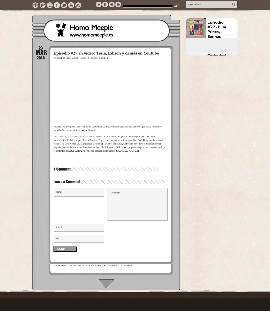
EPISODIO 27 (76, 150)
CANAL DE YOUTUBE (128, 150)
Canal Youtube (73, 57)
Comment (137, 204)
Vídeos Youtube (88, 57)
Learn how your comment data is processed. (112, 265)
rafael (59, 57)
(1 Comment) (102, 57)
